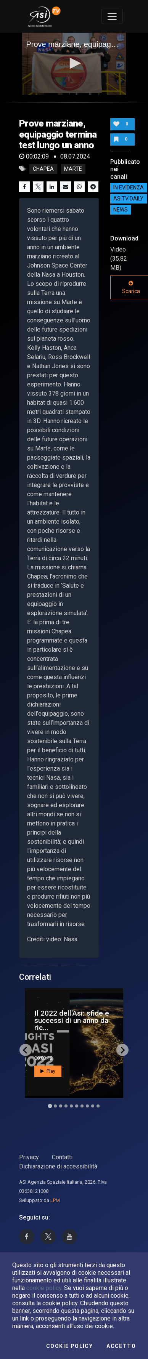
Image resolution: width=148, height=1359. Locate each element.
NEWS (120, 210)
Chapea (43, 169)
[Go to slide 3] (60, 1105)
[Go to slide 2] (55, 1105)
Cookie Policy (69, 1346)
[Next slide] (122, 1050)
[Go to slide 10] (98, 1105)
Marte (73, 169)
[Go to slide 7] (82, 1105)
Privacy (29, 1157)
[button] (74, 63)
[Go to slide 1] (50, 1106)
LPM (55, 1200)
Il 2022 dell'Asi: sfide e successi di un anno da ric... (71, 1020)
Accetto (121, 1346)
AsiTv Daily (128, 199)
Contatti (62, 1157)
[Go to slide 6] (76, 1105)
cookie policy (43, 1288)
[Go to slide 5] (71, 1105)
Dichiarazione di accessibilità (58, 1166)
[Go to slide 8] (87, 1105)
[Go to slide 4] (66, 1105)
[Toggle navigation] (112, 16)
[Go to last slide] (25, 1050)
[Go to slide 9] (92, 1105)
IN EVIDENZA (128, 188)
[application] (74, 64)
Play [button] (47, 1071)
